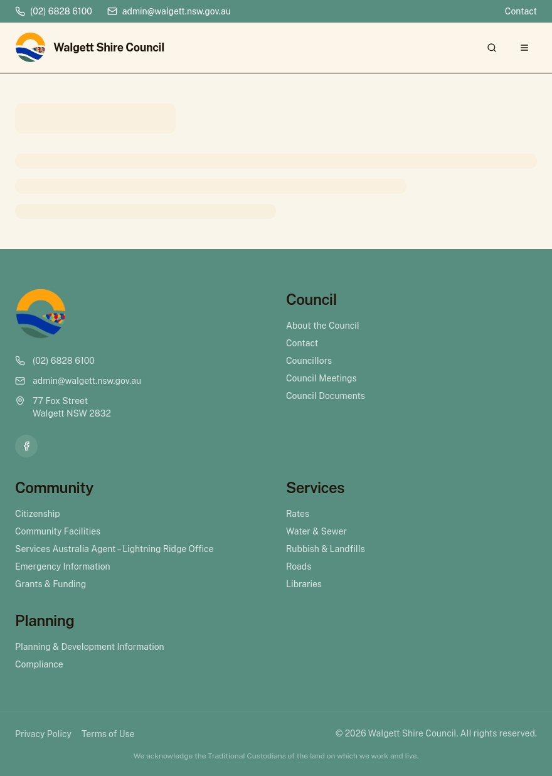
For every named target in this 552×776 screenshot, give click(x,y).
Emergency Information (62, 566)
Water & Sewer (316, 531)
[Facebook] (26, 446)
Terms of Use (108, 734)
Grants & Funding (50, 584)
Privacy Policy (43, 734)
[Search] (491, 47)
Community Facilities (57, 531)
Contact (521, 11)
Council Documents (325, 396)
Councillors (309, 361)
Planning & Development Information (89, 647)
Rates (297, 514)
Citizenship (37, 514)
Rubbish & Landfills (325, 549)
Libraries (304, 584)
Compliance (39, 664)
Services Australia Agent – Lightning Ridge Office (114, 549)
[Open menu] (524, 47)
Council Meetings (321, 378)
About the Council (322, 326)
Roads (298, 566)
